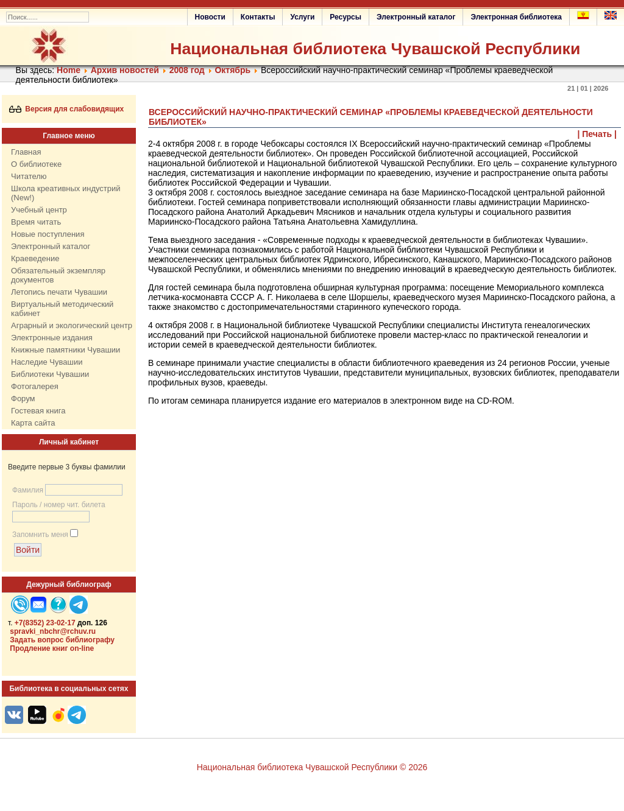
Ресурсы (345, 17)
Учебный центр (39, 209)
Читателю (29, 176)
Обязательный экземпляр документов (58, 275)
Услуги (302, 17)
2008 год (187, 70)
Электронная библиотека (516, 17)
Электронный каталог (416, 17)
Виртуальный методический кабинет (62, 309)
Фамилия (27, 490)
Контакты (258, 17)
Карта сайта (33, 422)
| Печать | (597, 134)
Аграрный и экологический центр (71, 325)
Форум (23, 398)
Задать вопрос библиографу (62, 640)
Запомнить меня (40, 534)
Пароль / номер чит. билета (58, 504)
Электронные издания (52, 337)
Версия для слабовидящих (66, 109)
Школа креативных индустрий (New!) (66, 193)
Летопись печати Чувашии (59, 292)
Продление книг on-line (52, 648)
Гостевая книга (38, 410)
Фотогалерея (34, 386)
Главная (26, 151)
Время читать (36, 221)
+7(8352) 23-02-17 (45, 623)
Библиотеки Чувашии (50, 374)
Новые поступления (47, 234)
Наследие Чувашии (46, 362)
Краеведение (35, 258)
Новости (210, 17)
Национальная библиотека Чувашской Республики (375, 49)
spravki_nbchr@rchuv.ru (53, 631)
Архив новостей (125, 70)
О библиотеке (36, 164)
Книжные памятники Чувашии (65, 349)
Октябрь (232, 70)
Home (68, 70)
